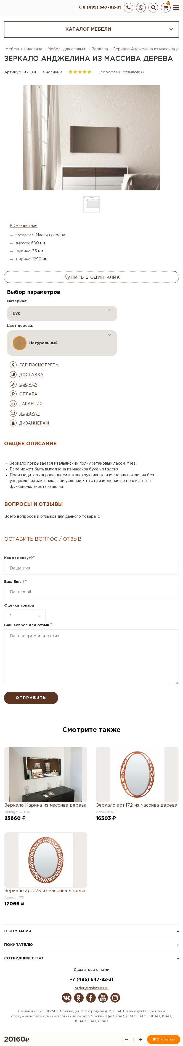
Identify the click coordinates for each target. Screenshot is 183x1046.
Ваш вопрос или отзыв (28, 625)
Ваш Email (15, 582)
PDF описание (24, 225)
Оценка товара (19, 605)
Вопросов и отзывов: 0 (121, 72)
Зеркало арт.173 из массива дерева (44, 891)
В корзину (164, 1039)
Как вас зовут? (19, 558)
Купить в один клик (91, 277)
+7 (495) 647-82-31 (91, 980)
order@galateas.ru (91, 988)
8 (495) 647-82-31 (100, 7)
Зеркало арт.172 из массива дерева (136, 805)
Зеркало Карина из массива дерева (45, 805)
